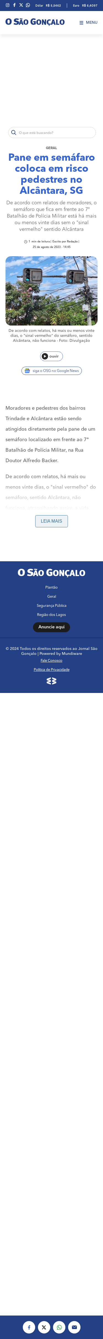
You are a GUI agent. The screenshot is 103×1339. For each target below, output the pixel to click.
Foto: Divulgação (74, 341)
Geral (51, 148)
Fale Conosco (51, 661)
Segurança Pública (51, 606)
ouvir (50, 356)
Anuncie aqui (51, 627)
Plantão (51, 587)
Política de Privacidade (51, 670)
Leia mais (51, 521)
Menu (89, 23)
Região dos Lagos (51, 615)
